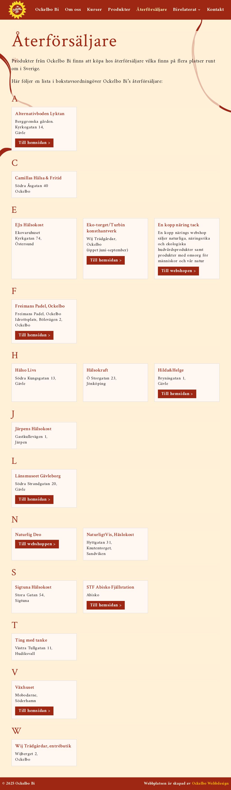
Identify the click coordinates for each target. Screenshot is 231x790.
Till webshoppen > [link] (36, 544)
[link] (17, 9)
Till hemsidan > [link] (34, 143)
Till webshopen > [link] (178, 271)
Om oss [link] (73, 10)
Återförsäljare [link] (151, 10)
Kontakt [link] (215, 10)
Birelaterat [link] (184, 10)
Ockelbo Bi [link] (47, 10)
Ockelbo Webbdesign (210, 783)
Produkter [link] (119, 10)
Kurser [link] (94, 10)
